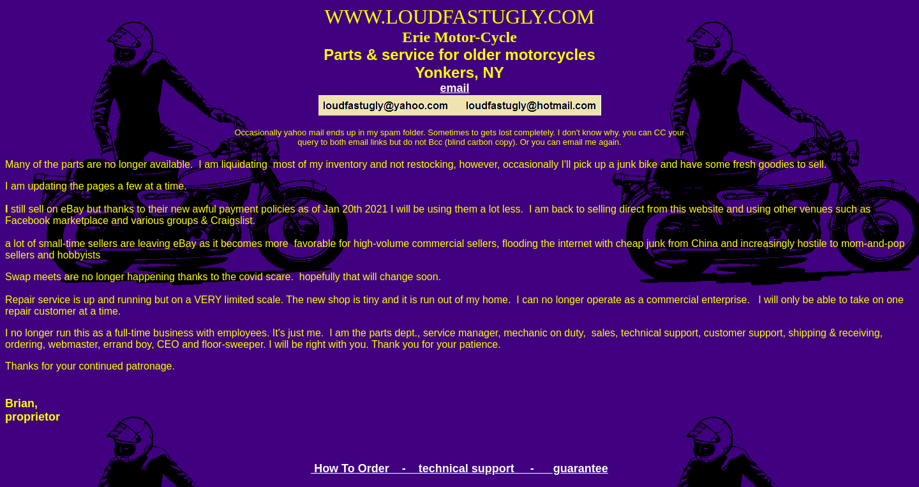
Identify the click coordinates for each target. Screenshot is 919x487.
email (454, 88)
